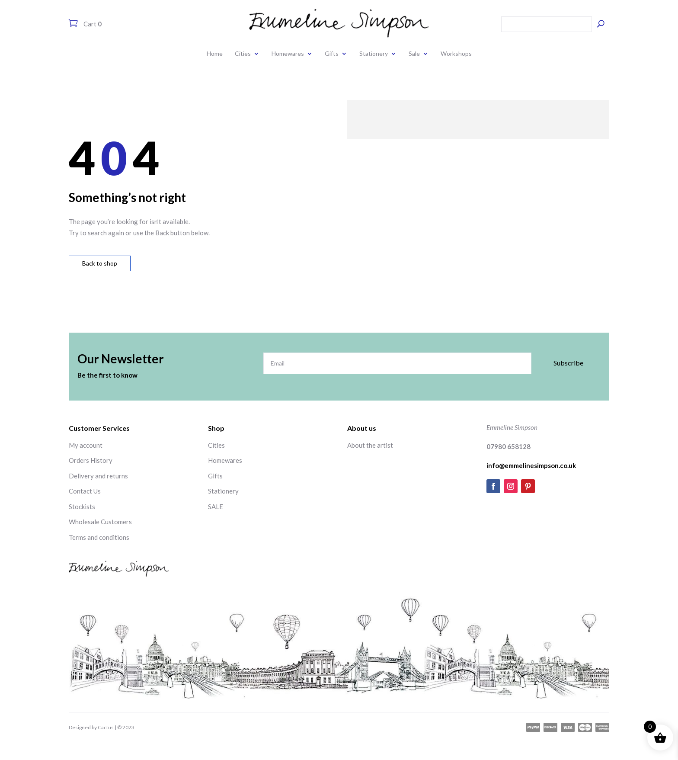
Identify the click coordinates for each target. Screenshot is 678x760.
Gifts (332, 53)
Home (215, 53)
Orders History (90, 460)
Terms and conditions (99, 537)
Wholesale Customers (100, 522)
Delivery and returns (98, 476)
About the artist (370, 445)
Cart (92, 24)
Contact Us (85, 491)
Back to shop (99, 263)
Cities (243, 53)
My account (85, 445)
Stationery (373, 53)
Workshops (456, 53)
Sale (414, 53)
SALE (215, 506)
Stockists (82, 506)
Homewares (288, 53)
